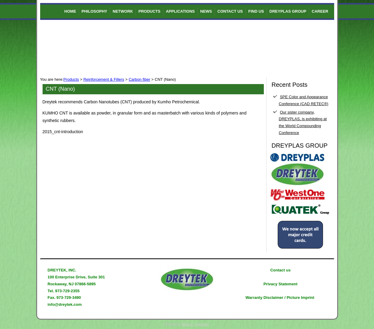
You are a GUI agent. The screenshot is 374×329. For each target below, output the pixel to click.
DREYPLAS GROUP (288, 11)
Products (149, 11)
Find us (256, 11)
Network (123, 11)
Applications (180, 11)
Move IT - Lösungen (195, 324)
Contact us (230, 11)
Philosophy (94, 11)
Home (70, 11)
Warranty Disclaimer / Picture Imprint (279, 297)
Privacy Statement (281, 284)
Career (320, 11)
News (206, 11)
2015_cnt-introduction (63, 131)
